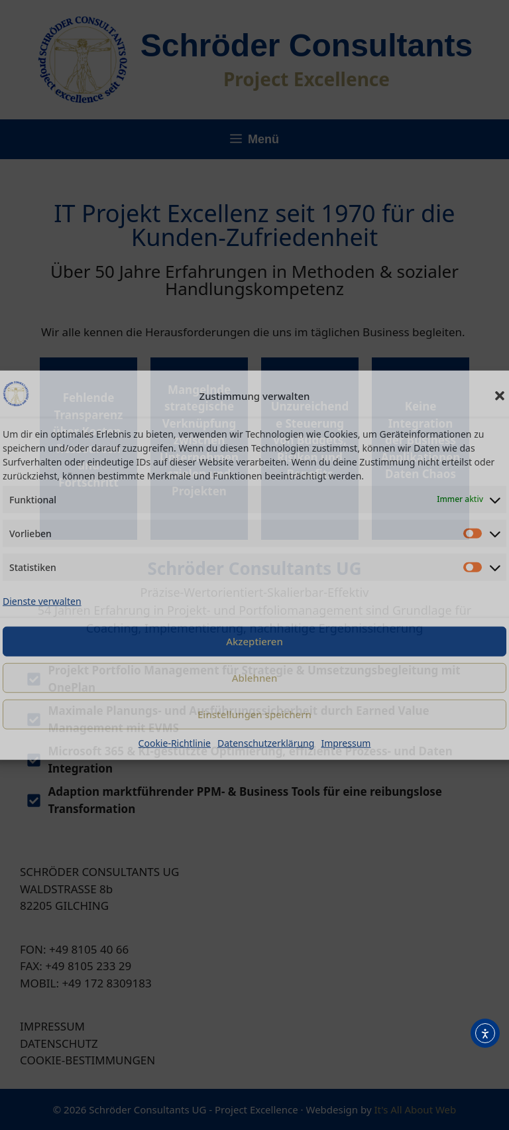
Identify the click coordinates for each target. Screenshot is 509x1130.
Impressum (345, 742)
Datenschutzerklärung (265, 742)
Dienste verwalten (42, 600)
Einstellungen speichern (254, 714)
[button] (499, 396)
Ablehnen (255, 677)
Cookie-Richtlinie (175, 742)
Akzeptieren (254, 641)
